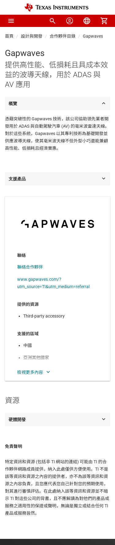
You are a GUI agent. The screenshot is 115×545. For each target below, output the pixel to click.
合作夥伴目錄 (62, 36)
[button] (11, 21)
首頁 (9, 36)
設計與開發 (31, 36)
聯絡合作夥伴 (30, 267)
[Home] (56, 7)
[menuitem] (52, 21)
